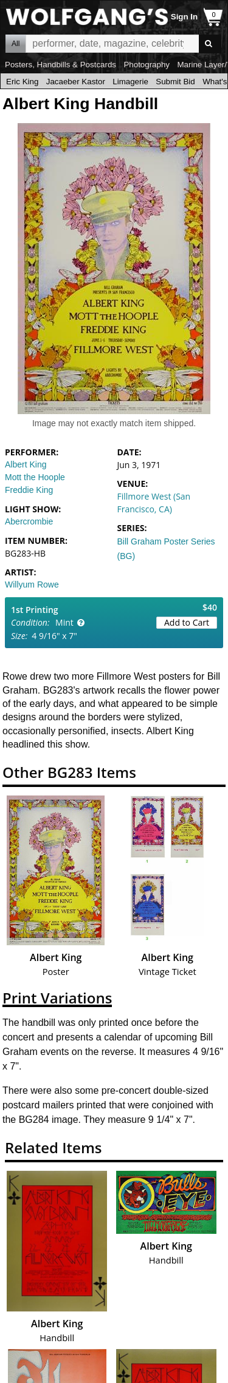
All (15, 43)
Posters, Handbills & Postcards (60, 64)
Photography (146, 64)
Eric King (22, 81)
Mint (64, 622)
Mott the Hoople (35, 477)
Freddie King (29, 490)
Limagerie (130, 81)
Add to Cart (186, 622)
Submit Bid (175, 81)
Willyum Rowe (32, 584)
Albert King (25, 464)
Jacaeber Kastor (75, 81)
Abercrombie (29, 521)
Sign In (184, 16)
